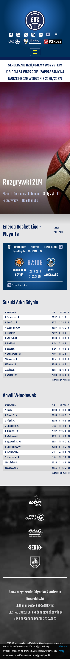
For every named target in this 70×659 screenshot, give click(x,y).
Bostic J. (11, 323)
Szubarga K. (12, 328)
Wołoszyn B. (12, 354)
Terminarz (20, 194)
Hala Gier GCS (30, 200)
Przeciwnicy (10, 200)
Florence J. (12, 317)
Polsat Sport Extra (19, 285)
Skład (6, 194)
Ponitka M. (11, 344)
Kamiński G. (12, 359)
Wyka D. (10, 375)
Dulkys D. (11, 370)
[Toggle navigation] (35, 52)
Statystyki (49, 194)
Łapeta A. (11, 349)
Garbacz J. (11, 365)
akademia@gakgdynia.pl (47, 612)
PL (48, 34)
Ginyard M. (11, 333)
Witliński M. (12, 338)
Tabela (35, 194)
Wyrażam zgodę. (63, 649)
